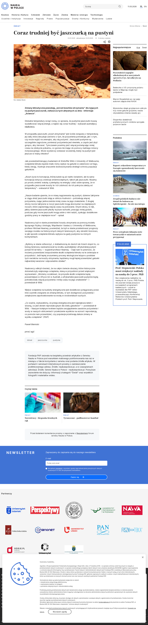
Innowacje (28, 19)
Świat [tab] (144, 47)
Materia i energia (79, 15)
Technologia (96, 15)
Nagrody (40, 19)
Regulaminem (82, 433)
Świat (17, 26)
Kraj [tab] (138, 47)
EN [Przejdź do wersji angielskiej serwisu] (145, 6)
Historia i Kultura (20, 15)
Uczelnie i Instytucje (11, 19)
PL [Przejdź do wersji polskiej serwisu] (141, 6)
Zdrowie (47, 15)
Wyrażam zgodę (60, 612)
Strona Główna (135, 26)
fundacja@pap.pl (104, 602)
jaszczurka (42, 340)
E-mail (48, 458)
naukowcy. (30, 126)
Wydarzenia (97, 19)
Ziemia (64, 15)
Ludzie (109, 19)
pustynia (56, 340)
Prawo (50, 19)
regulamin (58, 468)
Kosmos (5, 15)
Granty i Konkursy (80, 19)
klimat (29, 340)
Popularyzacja (62, 19)
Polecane (123, 244)
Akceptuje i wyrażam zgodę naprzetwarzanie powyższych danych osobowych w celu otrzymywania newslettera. (75, 469)
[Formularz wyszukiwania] (103, 6)
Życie (56, 15)
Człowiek (35, 15)
